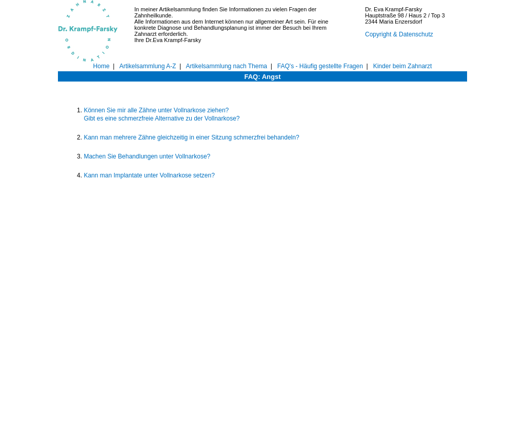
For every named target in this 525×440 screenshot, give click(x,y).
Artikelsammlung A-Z (147, 66)
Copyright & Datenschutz (399, 34)
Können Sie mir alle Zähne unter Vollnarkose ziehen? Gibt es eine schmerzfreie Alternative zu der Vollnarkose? (161, 114)
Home (101, 66)
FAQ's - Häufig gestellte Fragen (320, 66)
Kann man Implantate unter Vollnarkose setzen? (149, 175)
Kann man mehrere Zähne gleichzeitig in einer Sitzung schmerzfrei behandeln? (191, 137)
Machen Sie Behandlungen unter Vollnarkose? (147, 156)
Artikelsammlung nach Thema (227, 66)
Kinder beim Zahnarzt (402, 66)
